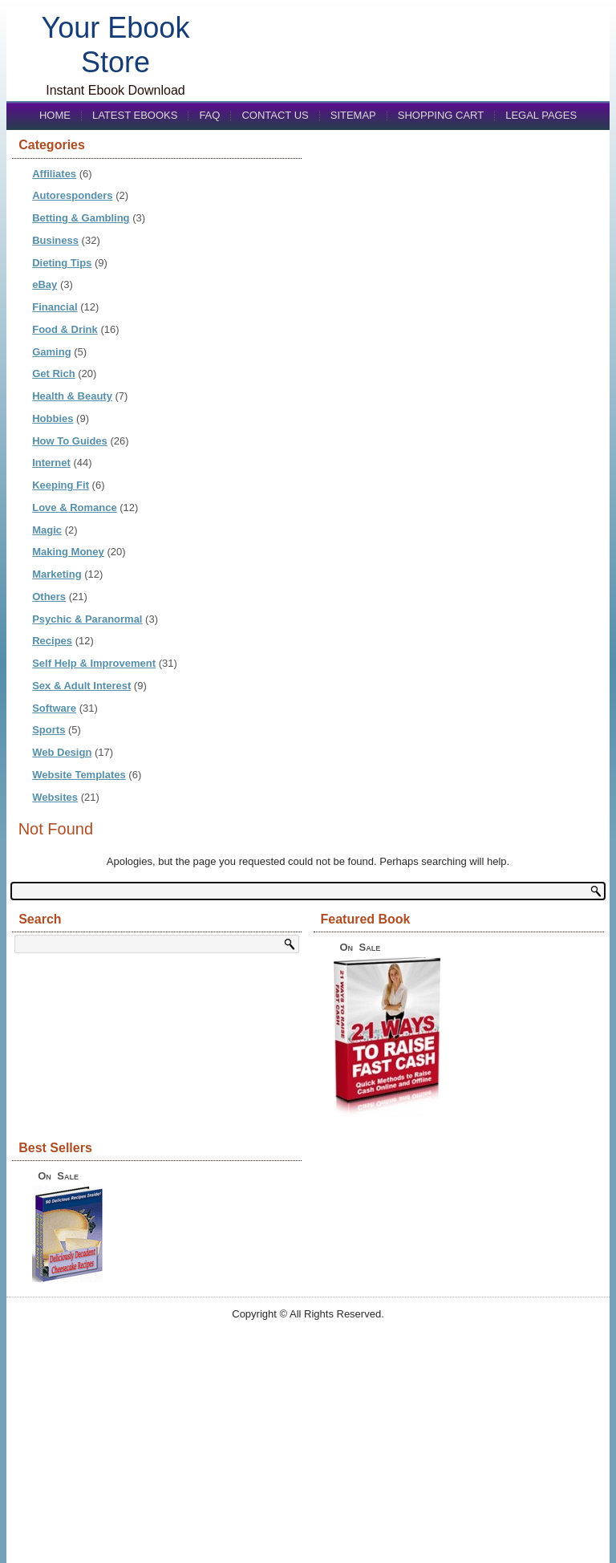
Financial (54, 307)
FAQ (209, 115)
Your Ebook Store (116, 45)
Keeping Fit (60, 485)
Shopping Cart (441, 115)
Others (49, 597)
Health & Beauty (72, 396)
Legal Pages (541, 115)
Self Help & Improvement (94, 663)
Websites (55, 797)
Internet (51, 463)
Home (55, 115)
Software (54, 708)
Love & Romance (74, 507)
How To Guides (69, 441)
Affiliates (54, 174)
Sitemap (353, 115)
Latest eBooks (134, 115)
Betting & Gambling (80, 218)
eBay (44, 284)
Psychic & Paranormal (87, 619)
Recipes (52, 641)
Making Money (68, 552)
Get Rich (53, 373)
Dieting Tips (61, 263)
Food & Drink (65, 329)
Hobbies (52, 418)
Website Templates (79, 775)
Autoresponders (72, 195)
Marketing (56, 574)
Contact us (274, 115)
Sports (48, 730)
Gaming (51, 352)
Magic (47, 530)
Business (55, 240)
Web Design (61, 752)
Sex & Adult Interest (81, 686)
